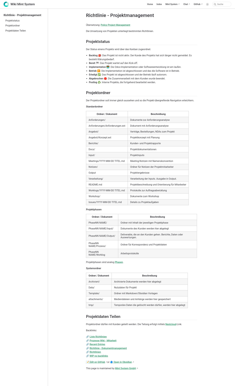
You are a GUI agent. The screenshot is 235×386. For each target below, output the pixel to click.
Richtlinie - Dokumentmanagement (108, 348)
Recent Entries (97, 344)
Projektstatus (12, 20)
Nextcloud (170, 324)
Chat (185, 4)
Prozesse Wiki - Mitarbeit (103, 340)
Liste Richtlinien (98, 336)
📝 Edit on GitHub (95, 362)
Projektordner (12, 25)
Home (150, 4)
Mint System (171, 4)
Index (159, 4)
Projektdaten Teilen (15, 30)
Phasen (119, 262)
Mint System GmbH (125, 368)
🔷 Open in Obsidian (121, 362)
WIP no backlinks (99, 355)
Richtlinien (95, 352)
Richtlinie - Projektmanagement (22, 15)
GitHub (197, 4)
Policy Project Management (115, 25)
